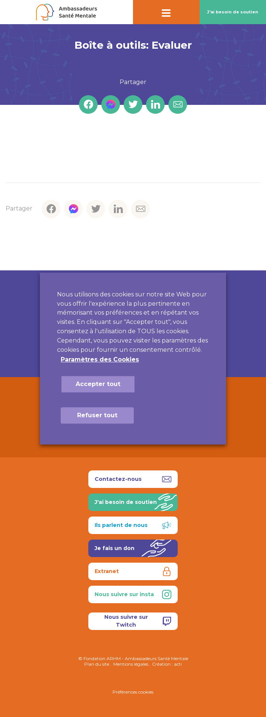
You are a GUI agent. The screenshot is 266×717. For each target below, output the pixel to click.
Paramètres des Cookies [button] (100, 359)
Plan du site (96, 664)
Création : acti (167, 664)
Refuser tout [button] (97, 415)
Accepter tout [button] (98, 384)
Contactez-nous (133, 479)
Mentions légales (130, 664)
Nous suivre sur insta (133, 594)
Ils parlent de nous (133, 525)
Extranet (133, 571)
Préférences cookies (133, 692)
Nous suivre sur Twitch (138, 621)
